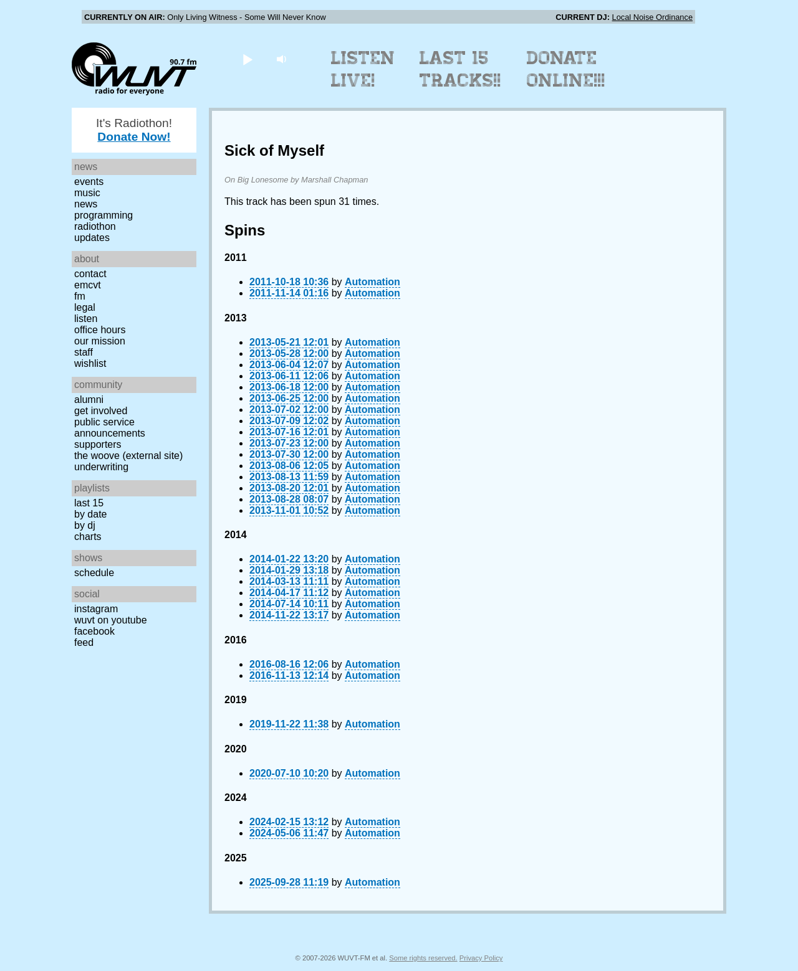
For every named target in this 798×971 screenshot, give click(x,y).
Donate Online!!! (566, 69)
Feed (84, 642)
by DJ (84, 525)
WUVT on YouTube (110, 620)
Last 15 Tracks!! (460, 69)
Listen (85, 318)
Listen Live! (363, 69)
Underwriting (101, 467)
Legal (84, 307)
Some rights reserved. (423, 958)
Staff (83, 352)
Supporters (98, 444)
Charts (88, 536)
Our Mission (99, 341)
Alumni (88, 399)
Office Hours (99, 329)
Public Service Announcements (109, 427)
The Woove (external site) (128, 455)
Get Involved (100, 410)
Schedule (94, 572)
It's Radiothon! (134, 129)
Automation (372, 282)
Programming (103, 215)
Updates (92, 237)
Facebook (94, 631)
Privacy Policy (481, 958)
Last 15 (88, 503)
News (85, 204)
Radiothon (95, 226)
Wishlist (90, 363)
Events (88, 181)
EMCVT (87, 285)
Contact (90, 273)
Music (87, 192)
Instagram (96, 609)
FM (79, 296)
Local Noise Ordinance (652, 17)
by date (90, 514)
